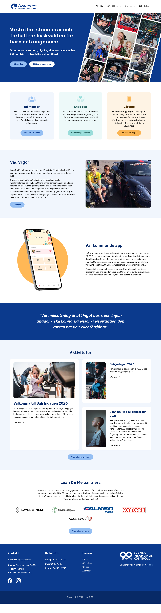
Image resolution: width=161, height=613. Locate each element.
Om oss (130, 6)
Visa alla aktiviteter (80, 464)
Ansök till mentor (31, 133)
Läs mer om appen (129, 133)
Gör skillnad (114, 6)
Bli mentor (20, 64)
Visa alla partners (80, 539)
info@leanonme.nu (23, 569)
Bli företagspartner (48, 64)
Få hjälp (99, 6)
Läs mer (19, 208)
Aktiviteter (144, 6)
